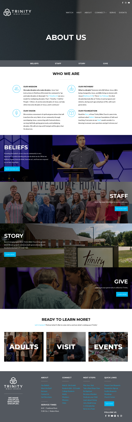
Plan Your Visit (88, 385)
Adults (64, 394)
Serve (113, 12)
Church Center (109, 397)
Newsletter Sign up (111, 388)
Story (87, 114)
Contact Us (45, 394)
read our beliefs (12, 169)
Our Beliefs (45, 385)
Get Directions (46, 397)
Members (65, 397)
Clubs (64, 403)
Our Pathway (104, 96)
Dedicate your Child (90, 397)
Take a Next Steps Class (91, 388)
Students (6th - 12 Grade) (71, 388)
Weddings (108, 394)
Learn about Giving (90, 400)
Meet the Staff (46, 388)
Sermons (44, 391)
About (88, 12)
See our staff (121, 209)
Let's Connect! (40, 325)
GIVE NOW (109, 404)
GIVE (105, 63)
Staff (99, 120)
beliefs (34, 63)
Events (123, 12)
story (82, 63)
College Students (68, 391)
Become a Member (90, 394)
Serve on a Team (89, 409)
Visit (79, 12)
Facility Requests (110, 391)
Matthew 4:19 (88, 96)
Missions (65, 400)
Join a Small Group (89, 403)
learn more (10, 254)
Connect (101, 12)
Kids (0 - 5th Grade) (69, 385)
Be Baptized (87, 391)
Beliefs (91, 117)
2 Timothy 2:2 (53, 96)
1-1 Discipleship (89, 406)
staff (58, 63)
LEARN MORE (122, 294)
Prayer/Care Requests (112, 385)
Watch (69, 12)
